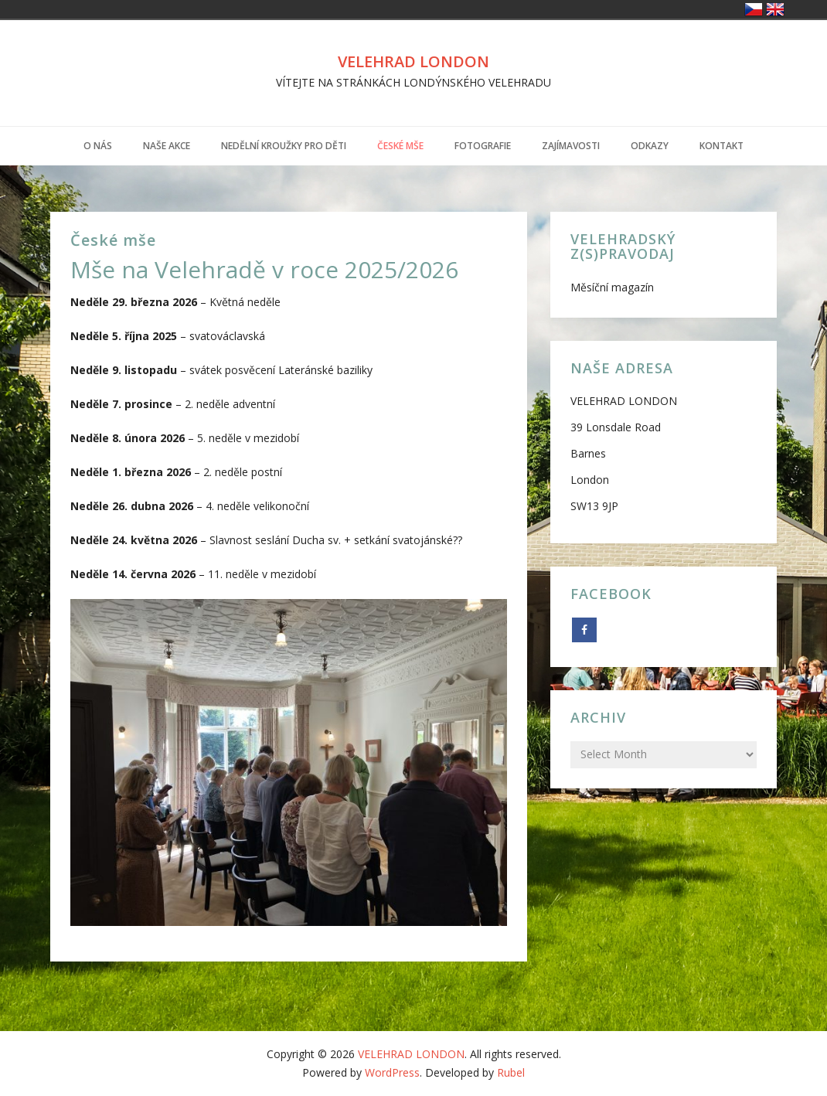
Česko (753, 9)
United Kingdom (775, 9)
